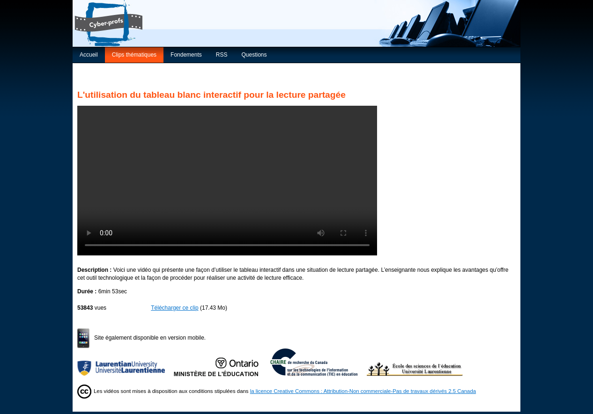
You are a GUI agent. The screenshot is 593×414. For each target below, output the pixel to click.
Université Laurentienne (125, 362)
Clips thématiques (134, 54)
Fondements (186, 54)
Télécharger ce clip (174, 308)
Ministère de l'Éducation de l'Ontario (222, 362)
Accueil (89, 54)
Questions (254, 54)
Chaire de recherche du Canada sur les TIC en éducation (318, 362)
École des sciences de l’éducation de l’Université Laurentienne (415, 362)
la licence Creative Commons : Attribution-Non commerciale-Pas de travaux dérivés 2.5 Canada (363, 391)
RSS (222, 54)
